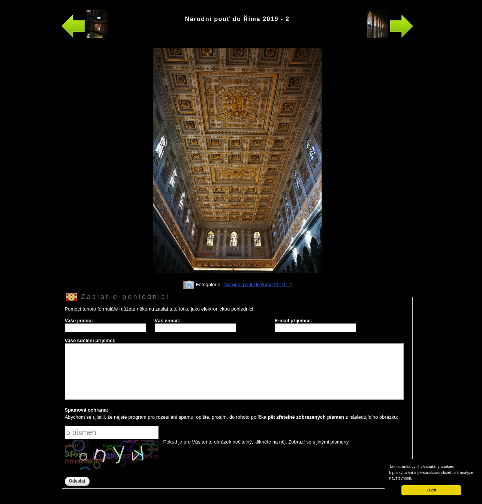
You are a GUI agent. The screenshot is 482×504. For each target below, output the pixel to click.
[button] (414, 479)
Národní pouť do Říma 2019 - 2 (257, 284)
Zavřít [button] (431, 490)
